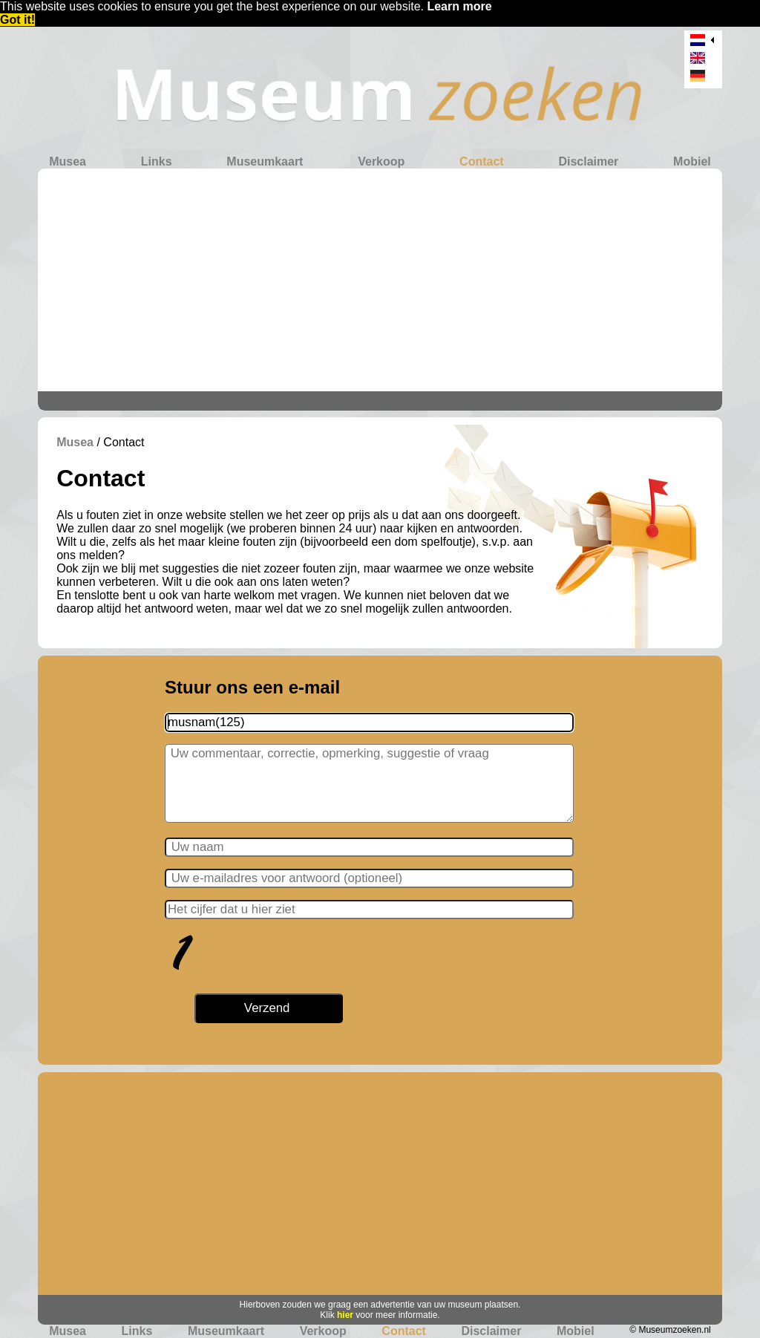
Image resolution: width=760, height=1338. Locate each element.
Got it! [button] (17, 19)
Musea (67, 161)
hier (345, 1315)
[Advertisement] (380, 280)
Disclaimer (588, 161)
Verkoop (381, 161)
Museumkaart (264, 161)
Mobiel (692, 161)
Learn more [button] (459, 6)
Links (156, 161)
